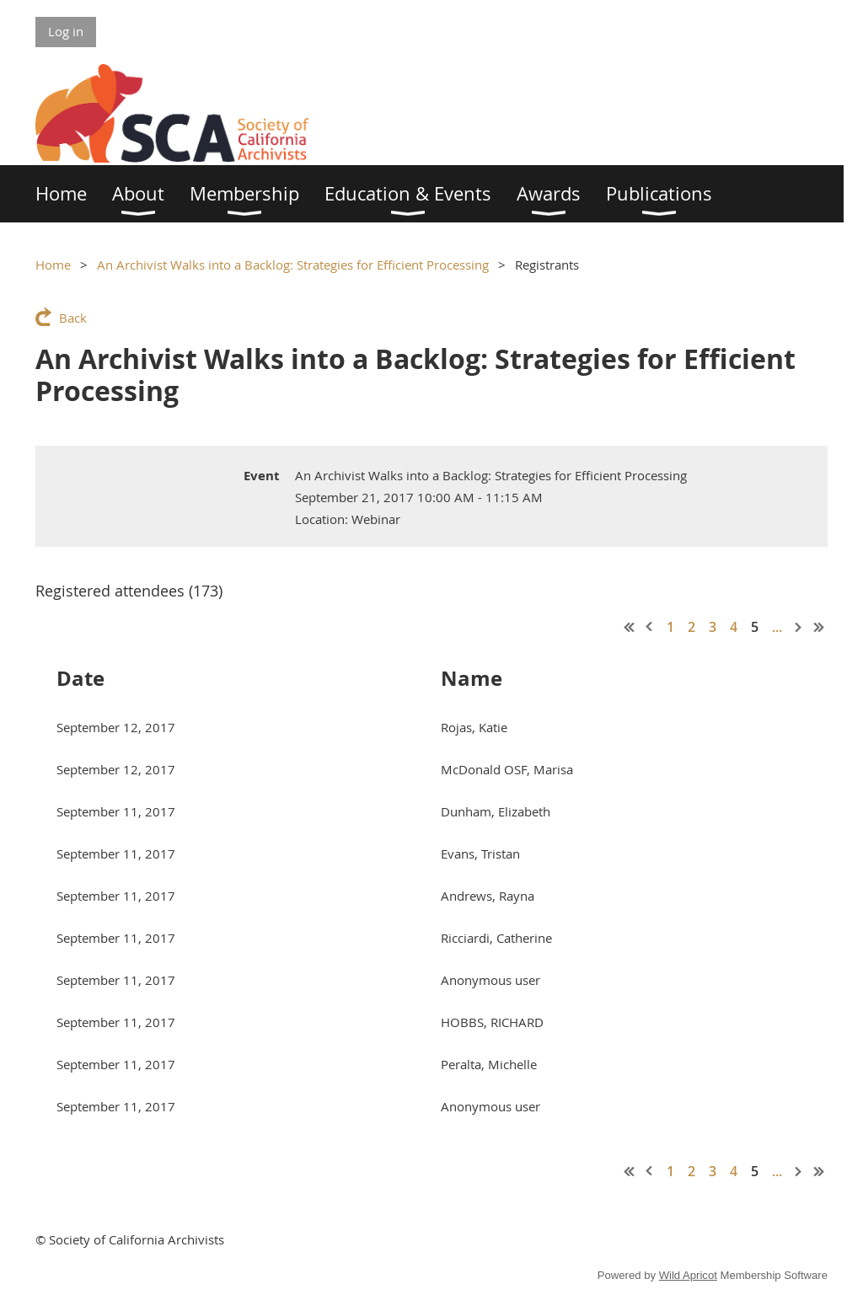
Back (73, 317)
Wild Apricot (688, 1275)
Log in (65, 31)
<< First (629, 626)
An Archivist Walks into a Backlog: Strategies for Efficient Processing (293, 264)
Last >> (819, 626)
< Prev (649, 626)
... (777, 626)
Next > (799, 626)
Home (53, 264)
